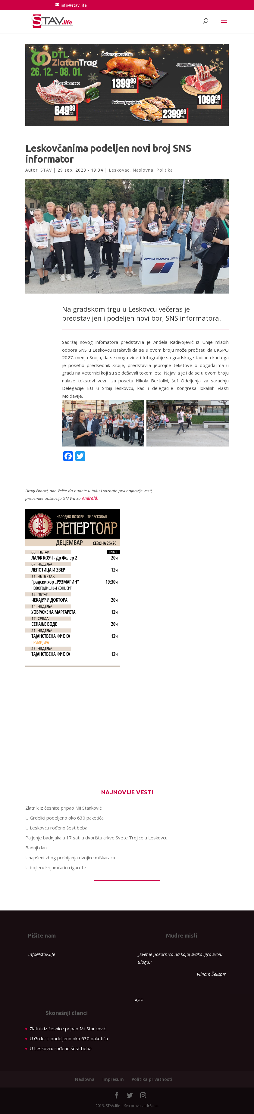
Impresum (113, 1079)
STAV (46, 170)
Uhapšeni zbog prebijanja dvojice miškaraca (70, 857)
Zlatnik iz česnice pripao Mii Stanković (63, 808)
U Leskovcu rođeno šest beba (56, 828)
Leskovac (119, 170)
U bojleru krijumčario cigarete (55, 867)
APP (139, 1000)
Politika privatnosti (152, 1079)
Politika (164, 170)
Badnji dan (36, 848)
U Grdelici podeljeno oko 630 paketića (64, 818)
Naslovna (143, 170)
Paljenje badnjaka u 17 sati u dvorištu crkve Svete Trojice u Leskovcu (96, 838)
